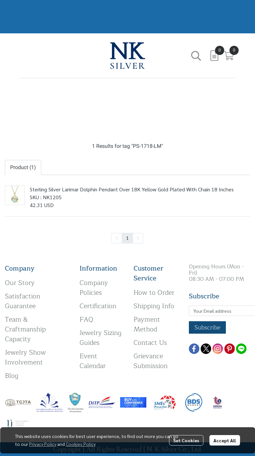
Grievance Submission (151, 361)
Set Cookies (186, 440)
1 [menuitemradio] (127, 238)
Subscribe (207, 327)
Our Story (20, 282)
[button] (196, 55)
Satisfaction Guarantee (22, 301)
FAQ (86, 319)
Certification (98, 306)
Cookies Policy (81, 444)
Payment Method (147, 324)
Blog (11, 375)
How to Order (154, 292)
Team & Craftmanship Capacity (25, 329)
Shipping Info (154, 306)
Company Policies (94, 287)
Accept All (224, 440)
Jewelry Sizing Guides (100, 337)
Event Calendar (93, 361)
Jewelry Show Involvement (25, 357)
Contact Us (150, 342)
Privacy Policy (42, 444)
